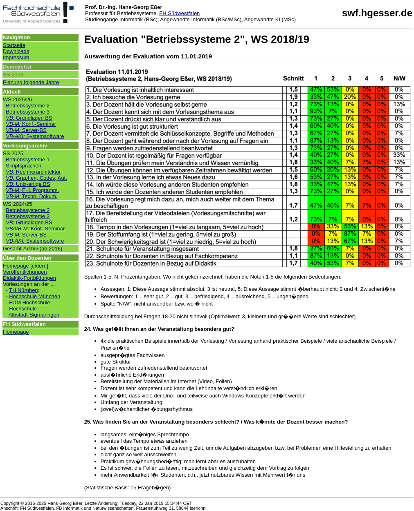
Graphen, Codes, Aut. (36, 178)
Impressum (16, 57)
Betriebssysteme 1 (28, 159)
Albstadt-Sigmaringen (34, 315)
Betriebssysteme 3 (28, 112)
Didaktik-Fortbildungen (29, 278)
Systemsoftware (35, 136)
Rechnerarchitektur (33, 172)
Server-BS (26, 130)
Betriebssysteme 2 (28, 106)
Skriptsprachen (23, 166)
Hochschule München (34, 296)
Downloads (16, 51)
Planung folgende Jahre (31, 82)
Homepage (16, 266)
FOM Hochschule (29, 302)
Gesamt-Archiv (20, 248)
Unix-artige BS (28, 184)
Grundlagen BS (29, 118)
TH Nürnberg (24, 290)
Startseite (14, 45)
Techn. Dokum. (31, 196)
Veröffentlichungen (25, 272)
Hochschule (23, 309)
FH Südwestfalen (179, 13)
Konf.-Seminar (31, 124)
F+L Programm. (32, 190)
